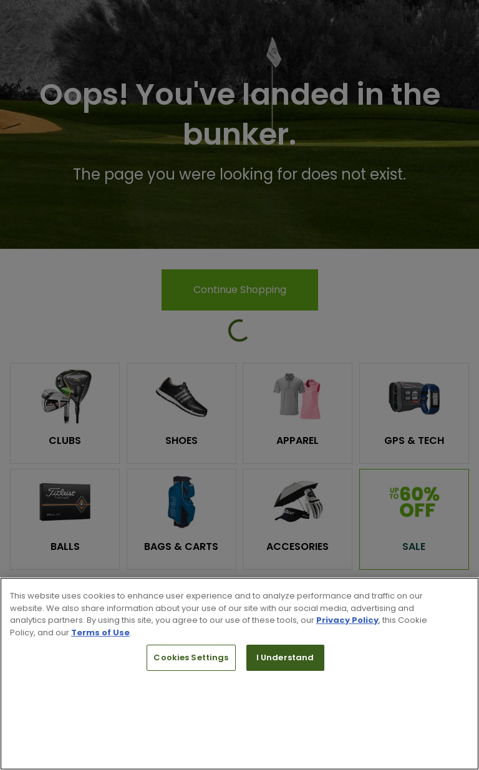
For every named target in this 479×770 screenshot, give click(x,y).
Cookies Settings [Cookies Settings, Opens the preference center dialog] (190, 657)
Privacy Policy (347, 620)
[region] (239, 673)
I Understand (285, 657)
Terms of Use (100, 632)
